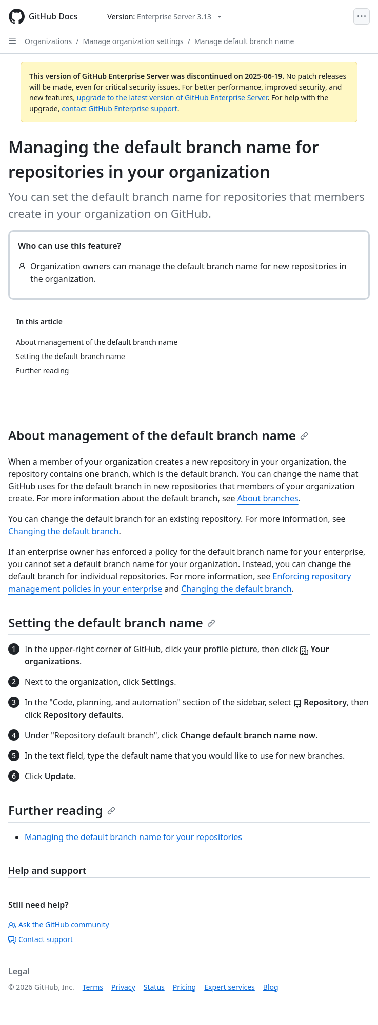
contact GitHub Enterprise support (119, 108)
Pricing (184, 987)
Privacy (123, 987)
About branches (268, 498)
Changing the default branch (63, 531)
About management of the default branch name (158, 435)
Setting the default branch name (111, 622)
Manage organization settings (133, 41)
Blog (270, 987)
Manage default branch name (244, 41)
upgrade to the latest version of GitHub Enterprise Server (172, 97)
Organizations (48, 41)
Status (154, 987)
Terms (93, 987)
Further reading (61, 810)
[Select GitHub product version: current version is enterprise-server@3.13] (164, 17)
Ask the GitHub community (58, 924)
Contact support (40, 939)
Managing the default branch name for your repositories (133, 837)
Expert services (229, 987)
